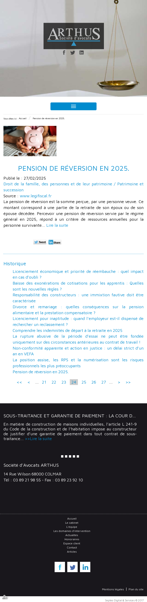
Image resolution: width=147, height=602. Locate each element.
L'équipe (71, 527)
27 (103, 382)
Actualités (71, 535)
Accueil (22, 118)
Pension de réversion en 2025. (49, 118)
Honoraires (72, 539)
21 (44, 382)
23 (64, 382)
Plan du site (136, 589)
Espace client (71, 543)
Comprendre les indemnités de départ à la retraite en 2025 (67, 330)
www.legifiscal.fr (36, 195)
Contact (72, 547)
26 (93, 382)
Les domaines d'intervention (71, 531)
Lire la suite (57, 225)
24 (73, 382)
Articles (72, 551)
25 (84, 382)
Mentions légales (113, 589)
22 (54, 382)
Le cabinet (71, 522)
